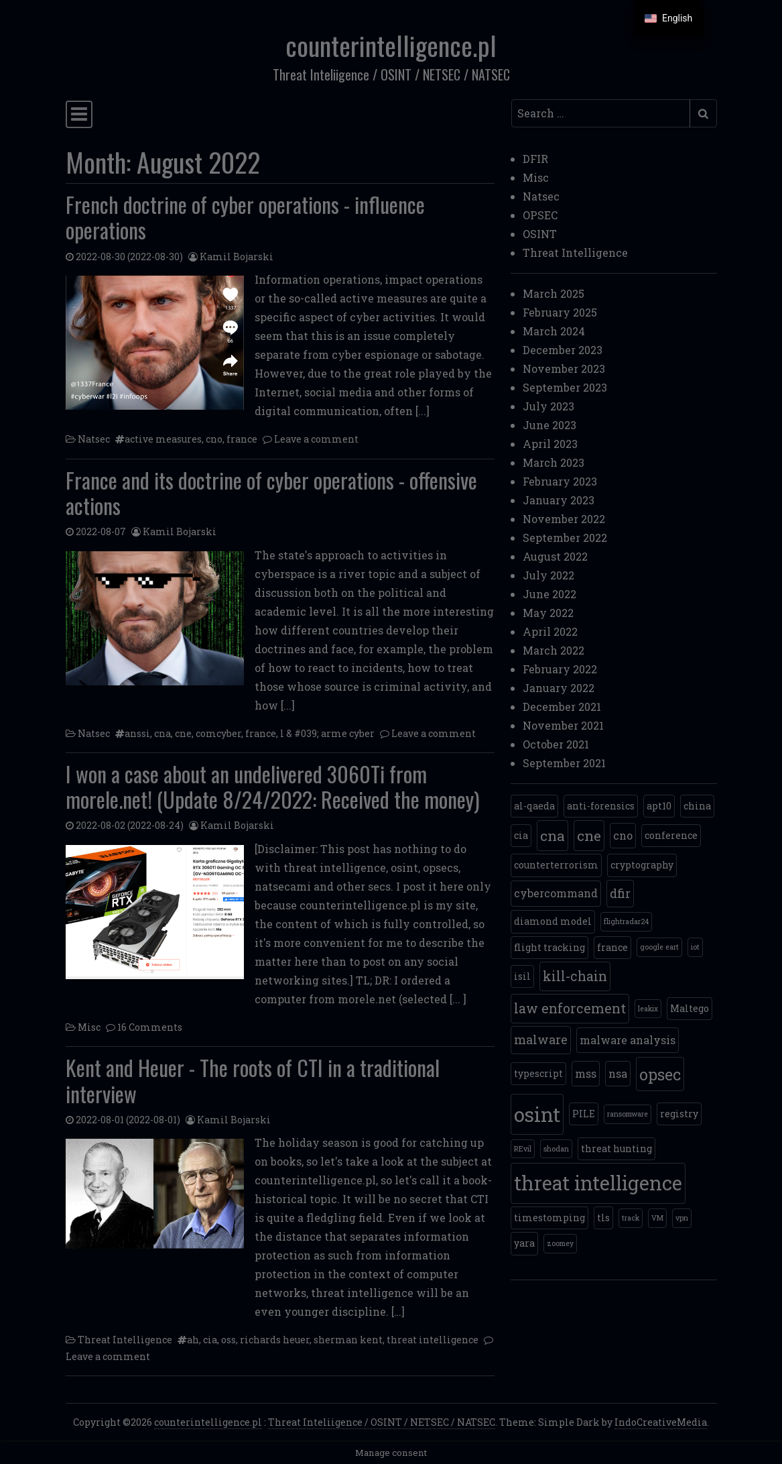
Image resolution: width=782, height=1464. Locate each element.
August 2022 (555, 556)
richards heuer (275, 1339)
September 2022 (565, 537)
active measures (163, 439)
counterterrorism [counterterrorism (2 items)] (556, 864)
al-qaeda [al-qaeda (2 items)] (534, 805)
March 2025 (553, 293)
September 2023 (565, 387)
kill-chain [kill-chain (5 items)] (575, 976)
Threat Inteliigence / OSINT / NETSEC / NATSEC (381, 1422)
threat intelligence (432, 1339)
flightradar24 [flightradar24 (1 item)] (626, 921)
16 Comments (149, 1027)
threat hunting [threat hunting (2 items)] (616, 1148)
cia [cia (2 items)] (521, 835)
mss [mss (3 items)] (585, 1073)
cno (214, 439)
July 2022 (548, 575)
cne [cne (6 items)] (589, 835)
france (241, 439)
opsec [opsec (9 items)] (660, 1074)
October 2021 (556, 744)
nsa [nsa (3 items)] (617, 1073)
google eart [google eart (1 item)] (659, 947)
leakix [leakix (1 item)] (648, 1008)
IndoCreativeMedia (660, 1422)
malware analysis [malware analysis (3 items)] (627, 1040)
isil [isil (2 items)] (522, 976)
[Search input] (600, 113)
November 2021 (563, 725)
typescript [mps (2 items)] (538, 1073)
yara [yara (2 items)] (524, 1243)
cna (162, 733)
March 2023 (553, 462)
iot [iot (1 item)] (695, 947)
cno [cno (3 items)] (623, 835)
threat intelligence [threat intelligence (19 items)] (598, 1183)
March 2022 (553, 650)
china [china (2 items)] (697, 805)
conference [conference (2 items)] (671, 835)
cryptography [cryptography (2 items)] (641, 864)
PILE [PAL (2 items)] (583, 1113)
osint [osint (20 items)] (537, 1114)
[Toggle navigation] (79, 114)
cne (183, 733)
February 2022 (560, 669)
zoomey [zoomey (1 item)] (560, 1243)
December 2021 (562, 706)
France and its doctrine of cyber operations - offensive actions (271, 492)
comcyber (218, 733)
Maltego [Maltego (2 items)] (689, 1008)
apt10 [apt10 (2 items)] (659, 805)
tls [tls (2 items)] (603, 1217)
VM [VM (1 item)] (657, 1218)
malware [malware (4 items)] (541, 1039)
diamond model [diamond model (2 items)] (553, 921)
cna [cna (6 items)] (552, 835)
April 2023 (550, 444)
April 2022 (550, 631)
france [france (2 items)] (612, 947)
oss (228, 1339)
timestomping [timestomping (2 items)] (549, 1217)
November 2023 (564, 368)
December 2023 (562, 350)
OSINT (540, 234)
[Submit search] (703, 113)
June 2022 (549, 594)
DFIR (535, 159)
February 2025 (560, 312)
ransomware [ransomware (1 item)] (627, 1114)
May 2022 (548, 613)
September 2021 (564, 763)
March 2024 (554, 331)
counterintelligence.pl (391, 44)
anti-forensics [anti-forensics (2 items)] (601, 805)
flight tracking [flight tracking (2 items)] (549, 947)
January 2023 (558, 500)
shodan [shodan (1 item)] (556, 1148)
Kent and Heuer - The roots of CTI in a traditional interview (253, 1080)
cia (210, 1339)
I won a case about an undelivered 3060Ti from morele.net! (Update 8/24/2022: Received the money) (273, 786)
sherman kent (348, 1339)
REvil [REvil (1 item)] (522, 1148)
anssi (137, 733)
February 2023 (560, 481)
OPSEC (540, 215)
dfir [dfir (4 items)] (620, 893)
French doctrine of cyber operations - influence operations (245, 216)
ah (193, 1339)
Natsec (94, 439)
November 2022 (564, 519)
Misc (89, 1027)
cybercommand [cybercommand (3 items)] (556, 893)
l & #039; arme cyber (327, 733)
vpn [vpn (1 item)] (681, 1218)
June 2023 (549, 425)
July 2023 (548, 406)
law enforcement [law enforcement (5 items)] (570, 1008)
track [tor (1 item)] (630, 1218)
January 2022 (558, 688)
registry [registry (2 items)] (679, 1113)
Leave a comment (316, 439)
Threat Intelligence (125, 1339)
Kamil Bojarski (236, 256)
